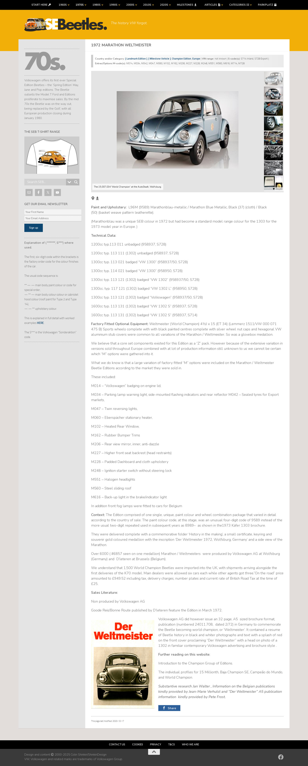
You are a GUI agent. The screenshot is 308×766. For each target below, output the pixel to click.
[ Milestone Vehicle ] (159, 58)
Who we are (190, 744)
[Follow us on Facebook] (281, 757)
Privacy (155, 744)
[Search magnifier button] (76, 182)
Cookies (137, 744)
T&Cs (171, 744)
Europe (196, 58)
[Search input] (46, 182)
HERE (40, 323)
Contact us (117, 744)
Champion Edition (181, 58)
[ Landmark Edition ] (136, 58)
